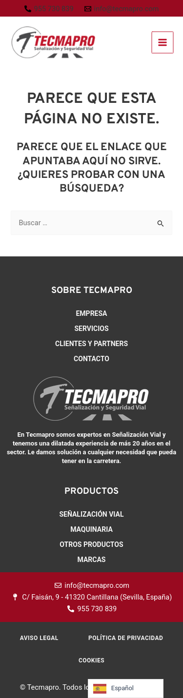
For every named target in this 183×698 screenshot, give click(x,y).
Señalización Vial (91, 514)
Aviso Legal (39, 638)
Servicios (91, 328)
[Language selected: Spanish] (125, 688)
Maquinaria (91, 529)
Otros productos (91, 544)
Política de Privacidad (125, 638)
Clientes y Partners (91, 344)
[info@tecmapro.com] (121, 9)
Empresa (91, 313)
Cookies (91, 660)
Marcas (92, 559)
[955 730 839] (49, 9)
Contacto (91, 359)
